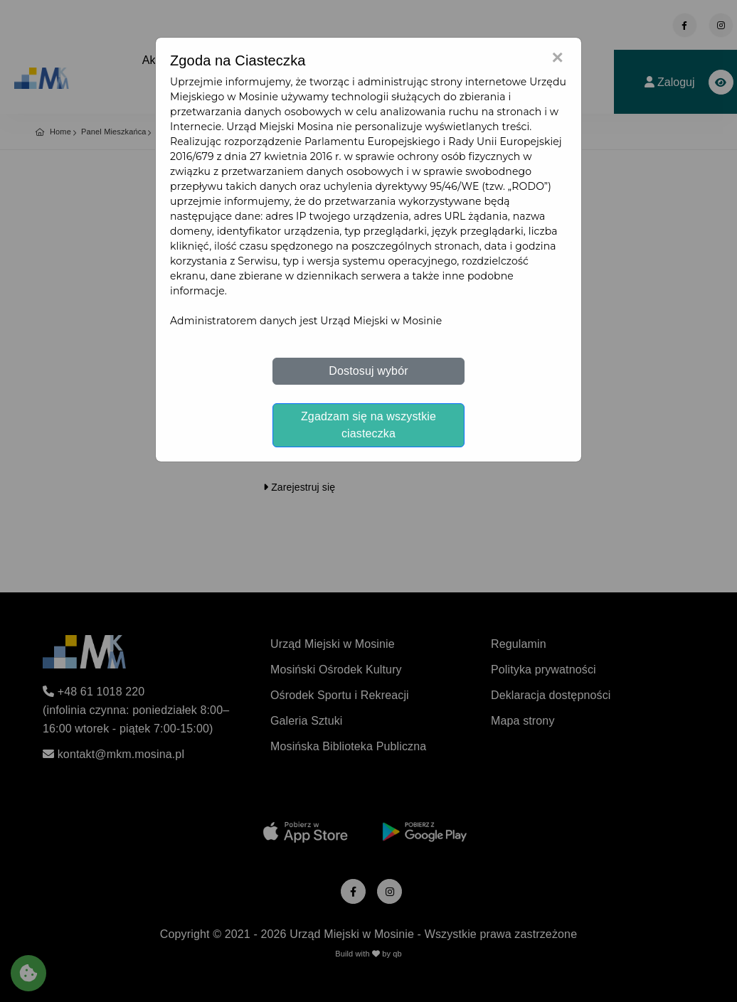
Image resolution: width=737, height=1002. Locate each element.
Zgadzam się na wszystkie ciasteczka (368, 424)
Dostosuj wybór (368, 371)
